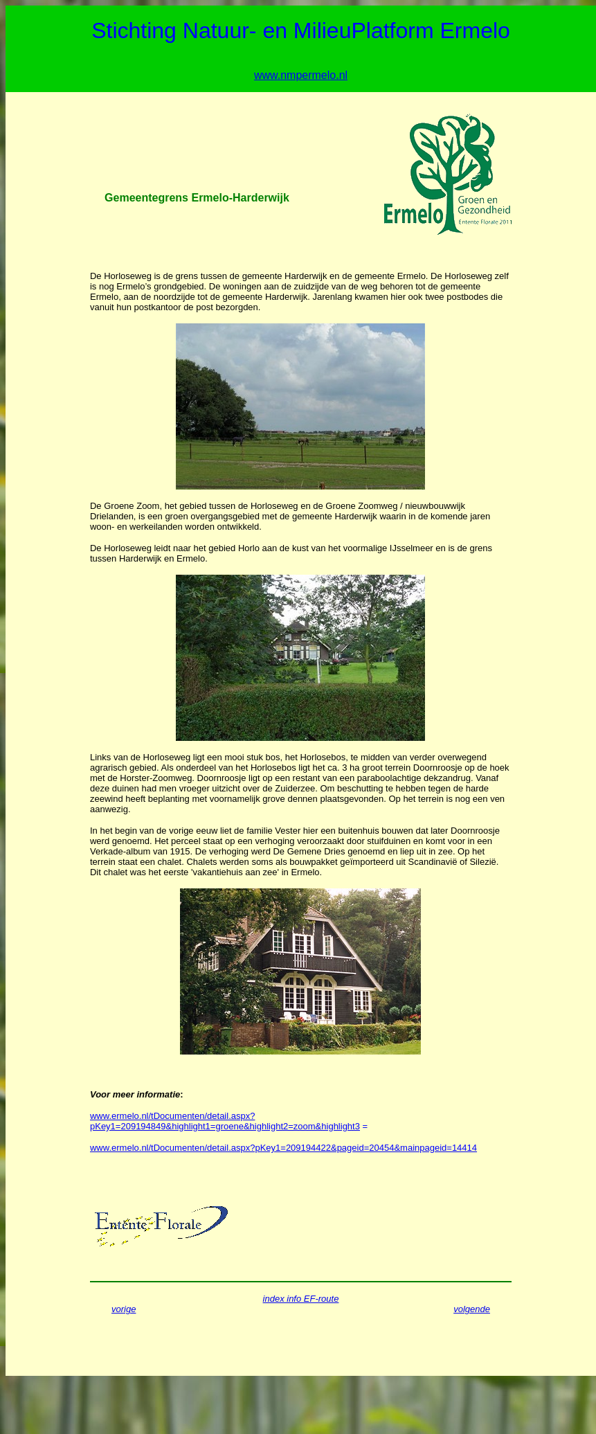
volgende (471, 1309)
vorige (123, 1309)
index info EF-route (301, 1298)
